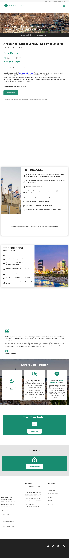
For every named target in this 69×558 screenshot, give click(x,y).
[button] (34, 431)
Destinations (52, 487)
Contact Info (52, 497)
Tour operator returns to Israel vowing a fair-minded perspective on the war (33, 494)
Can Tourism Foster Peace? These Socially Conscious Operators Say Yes (33, 488)
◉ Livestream (61, 1)
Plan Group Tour (53, 493)
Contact (55, 1)
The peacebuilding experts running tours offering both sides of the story (33, 500)
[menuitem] (46, 1)
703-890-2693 (11, 501)
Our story (6, 514)
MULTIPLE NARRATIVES (8, 526)
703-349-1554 (4, 501)
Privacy (50, 504)
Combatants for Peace (26, 73)
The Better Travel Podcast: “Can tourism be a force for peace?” (33, 506)
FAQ (46, 1)
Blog (50, 1)
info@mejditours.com (7, 504)
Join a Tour (51, 490)
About (4, 518)
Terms (50, 500)
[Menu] (64, 6)
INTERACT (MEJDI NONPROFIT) (10, 530)
